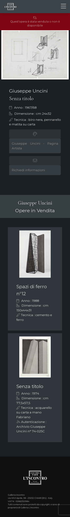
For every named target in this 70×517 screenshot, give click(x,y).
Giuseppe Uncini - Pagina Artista (35, 145)
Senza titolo (29, 386)
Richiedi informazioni (28, 170)
